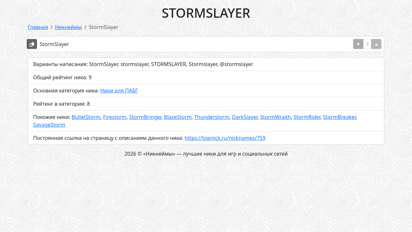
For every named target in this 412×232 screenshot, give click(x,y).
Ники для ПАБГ (119, 90)
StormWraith (275, 117)
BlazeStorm (178, 117)
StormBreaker (339, 117)
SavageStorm (49, 124)
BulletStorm (86, 117)
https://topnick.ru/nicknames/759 (225, 137)
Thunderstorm (211, 117)
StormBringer (145, 117)
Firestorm (114, 117)
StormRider (307, 117)
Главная (38, 27)
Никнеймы (68, 27)
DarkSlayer (245, 117)
